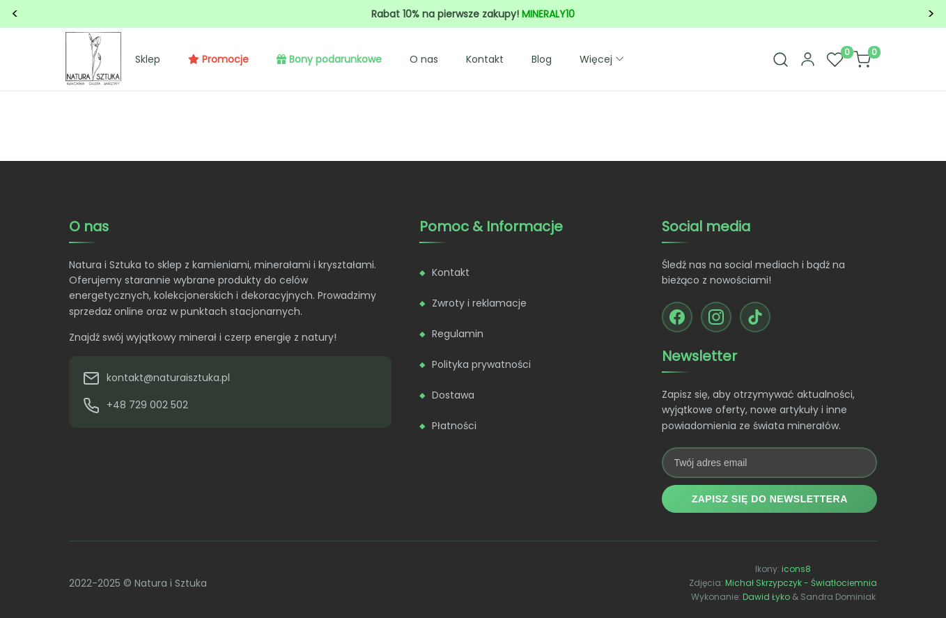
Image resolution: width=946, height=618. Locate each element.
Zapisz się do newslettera (770, 498)
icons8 (796, 569)
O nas (424, 59)
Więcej (603, 59)
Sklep (147, 59)
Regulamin (457, 334)
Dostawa (453, 395)
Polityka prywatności (481, 364)
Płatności (454, 426)
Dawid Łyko (766, 597)
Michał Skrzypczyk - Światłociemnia (801, 583)
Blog (542, 59)
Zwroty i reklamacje (479, 303)
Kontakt (485, 59)
